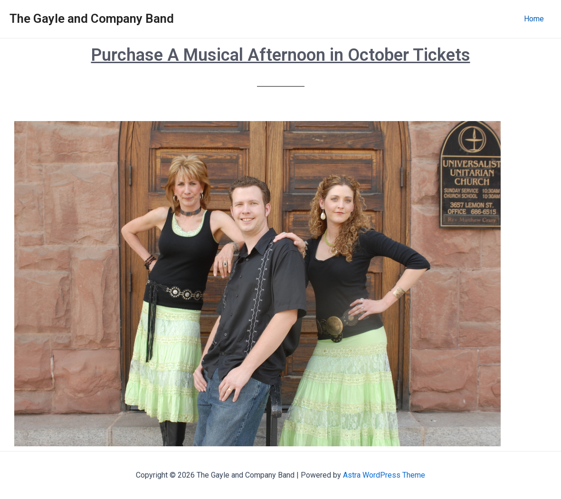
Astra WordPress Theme (384, 475)
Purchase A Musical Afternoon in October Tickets (280, 55)
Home (534, 18)
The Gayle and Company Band (92, 18)
